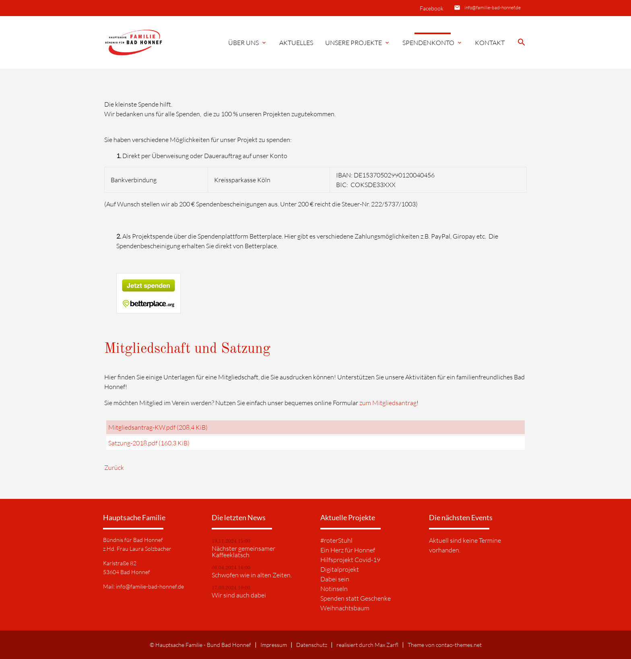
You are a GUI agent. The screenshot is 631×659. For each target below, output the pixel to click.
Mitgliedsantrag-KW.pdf (158, 427)
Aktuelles (296, 43)
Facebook (431, 8)
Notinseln (334, 589)
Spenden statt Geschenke (355, 598)
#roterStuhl (336, 540)
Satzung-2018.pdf (149, 443)
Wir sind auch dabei (239, 595)
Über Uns (247, 43)
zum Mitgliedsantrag (388, 403)
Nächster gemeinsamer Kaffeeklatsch (243, 551)
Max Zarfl (386, 644)
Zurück (114, 467)
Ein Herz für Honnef (347, 550)
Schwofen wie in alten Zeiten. (252, 575)
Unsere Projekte (357, 43)
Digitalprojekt (339, 569)
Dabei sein (334, 579)
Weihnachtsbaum (344, 608)
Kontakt (490, 43)
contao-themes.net (459, 644)
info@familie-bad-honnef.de (492, 7)
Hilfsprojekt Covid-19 (350, 560)
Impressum (273, 644)
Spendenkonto (432, 43)
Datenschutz (311, 644)
